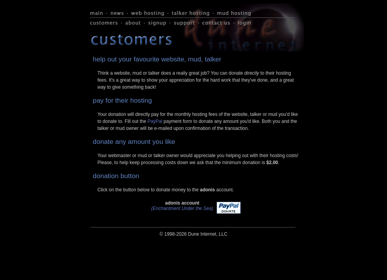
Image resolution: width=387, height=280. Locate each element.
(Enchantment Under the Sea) (182, 208)
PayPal (154, 121)
